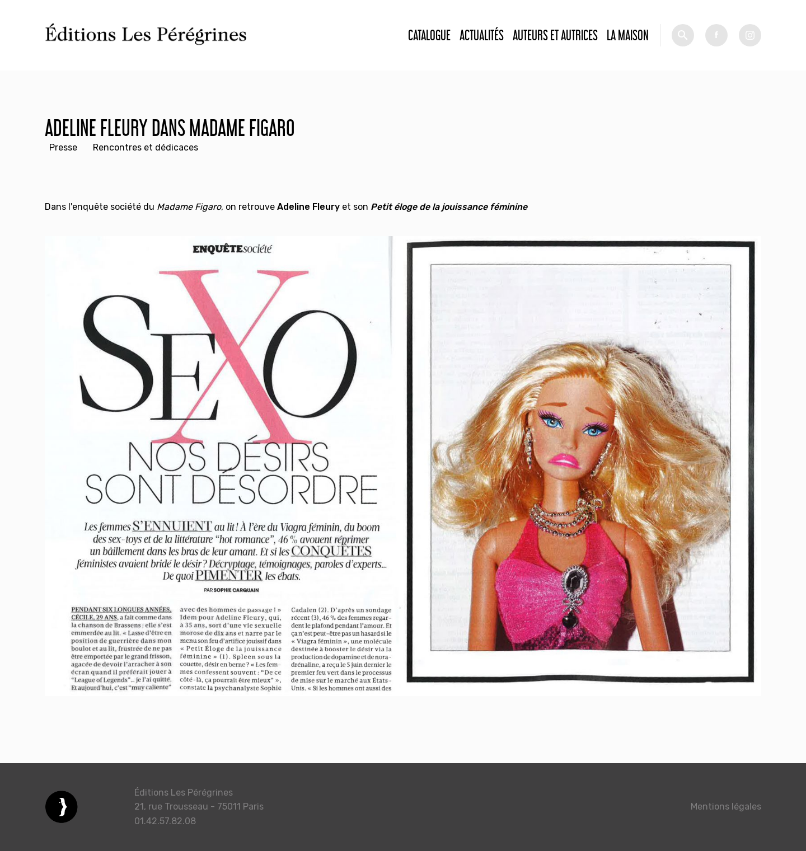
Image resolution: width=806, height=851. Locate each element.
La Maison (628, 35)
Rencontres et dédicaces (145, 147)
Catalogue (429, 35)
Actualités (482, 35)
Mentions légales (726, 806)
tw (750, 35)
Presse (63, 147)
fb (716, 35)
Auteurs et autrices (555, 35)
